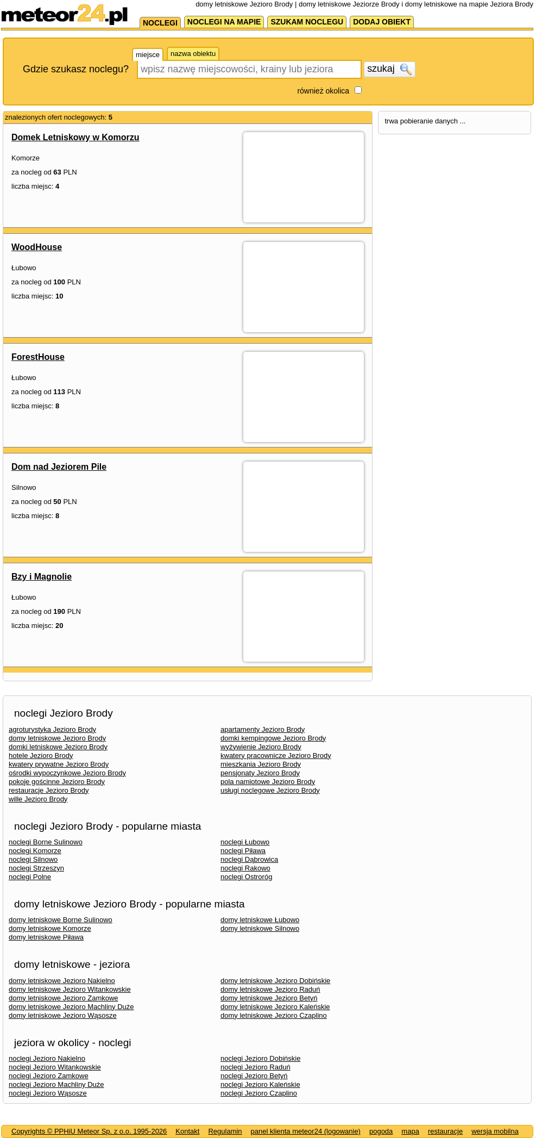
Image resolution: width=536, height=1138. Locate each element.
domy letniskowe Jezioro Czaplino (273, 1015)
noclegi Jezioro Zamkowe (49, 1076)
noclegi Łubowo (244, 842)
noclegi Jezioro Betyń (254, 1076)
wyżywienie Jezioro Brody (260, 747)
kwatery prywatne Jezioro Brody (59, 764)
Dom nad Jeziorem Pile (58, 466)
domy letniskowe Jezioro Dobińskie (275, 981)
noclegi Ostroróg (246, 877)
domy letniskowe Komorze (50, 928)
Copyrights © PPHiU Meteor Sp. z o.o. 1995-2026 (89, 1131)
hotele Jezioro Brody (41, 755)
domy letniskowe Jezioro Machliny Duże (71, 1007)
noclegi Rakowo (245, 868)
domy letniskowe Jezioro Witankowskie (70, 989)
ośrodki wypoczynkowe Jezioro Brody (67, 773)
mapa (410, 1131)
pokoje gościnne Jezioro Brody (57, 782)
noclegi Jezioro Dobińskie (260, 1058)
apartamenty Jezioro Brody (262, 729)
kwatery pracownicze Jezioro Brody (275, 755)
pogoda (381, 1131)
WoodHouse (36, 247)
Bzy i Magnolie (41, 576)
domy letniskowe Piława (46, 937)
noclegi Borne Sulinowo (46, 842)
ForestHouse (38, 357)
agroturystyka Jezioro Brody (52, 729)
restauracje (445, 1131)
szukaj (389, 69)
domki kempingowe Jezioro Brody (273, 738)
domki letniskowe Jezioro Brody (58, 747)
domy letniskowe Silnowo (259, 928)
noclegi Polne (30, 877)
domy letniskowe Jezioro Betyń (268, 998)
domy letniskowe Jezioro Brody (57, 738)
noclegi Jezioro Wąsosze (48, 1093)
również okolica (323, 90)
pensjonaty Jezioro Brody (260, 773)
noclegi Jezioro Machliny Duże (56, 1084)
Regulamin (225, 1131)
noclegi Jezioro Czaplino (258, 1093)
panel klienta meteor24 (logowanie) (306, 1131)
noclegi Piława (243, 851)
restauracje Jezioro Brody (49, 790)
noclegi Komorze (35, 851)
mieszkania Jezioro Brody (260, 764)
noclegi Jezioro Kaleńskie (260, 1084)
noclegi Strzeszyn (36, 868)
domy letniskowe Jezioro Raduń (270, 989)
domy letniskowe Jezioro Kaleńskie (275, 1007)
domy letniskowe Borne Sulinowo (60, 920)
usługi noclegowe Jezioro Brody (270, 790)
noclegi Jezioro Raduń (255, 1067)
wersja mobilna (495, 1131)
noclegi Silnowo (33, 859)
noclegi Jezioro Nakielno (47, 1058)
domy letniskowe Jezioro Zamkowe (63, 998)
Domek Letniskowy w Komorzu (75, 137)
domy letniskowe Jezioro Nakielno (62, 981)
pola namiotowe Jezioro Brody (267, 782)
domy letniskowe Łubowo (259, 920)
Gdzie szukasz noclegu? (76, 69)
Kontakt (187, 1131)
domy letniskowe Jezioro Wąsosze (63, 1015)
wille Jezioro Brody (38, 799)
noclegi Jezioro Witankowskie (55, 1067)
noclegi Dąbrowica (249, 859)
